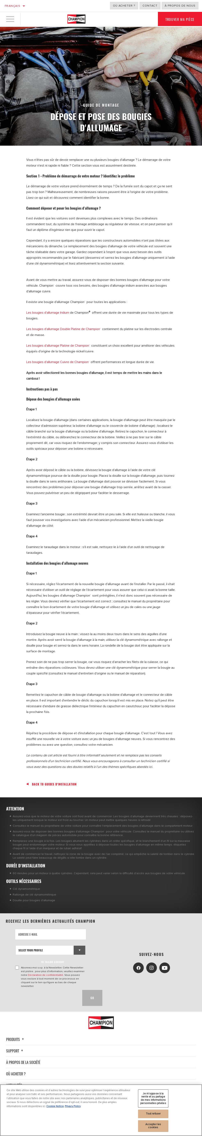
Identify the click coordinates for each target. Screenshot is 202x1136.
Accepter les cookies (153, 1126)
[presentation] (46, 997)
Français (12, 6)
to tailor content (52, 961)
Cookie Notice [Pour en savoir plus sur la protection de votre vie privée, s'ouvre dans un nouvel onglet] (55, 1106)
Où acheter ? (124, 5)
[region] (101, 1110)
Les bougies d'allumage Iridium (47, 313)
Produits (15, 1039)
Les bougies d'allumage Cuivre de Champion (57, 362)
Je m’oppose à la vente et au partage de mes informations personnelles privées (153, 1098)
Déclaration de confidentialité (45, 974)
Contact (150, 5)
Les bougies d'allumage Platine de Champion (58, 345)
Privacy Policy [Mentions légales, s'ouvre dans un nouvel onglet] (73, 1106)
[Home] (76, 19)
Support (15, 1050)
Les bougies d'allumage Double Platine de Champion (64, 329)
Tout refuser (153, 1113)
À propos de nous (180, 5)
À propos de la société (23, 1062)
